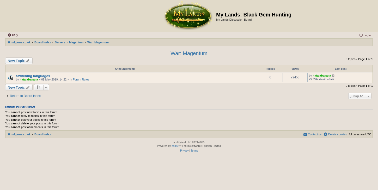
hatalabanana (29, 79)
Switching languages (33, 76)
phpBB (175, 146)
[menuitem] (12, 35)
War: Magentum (189, 53)
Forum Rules (81, 79)
